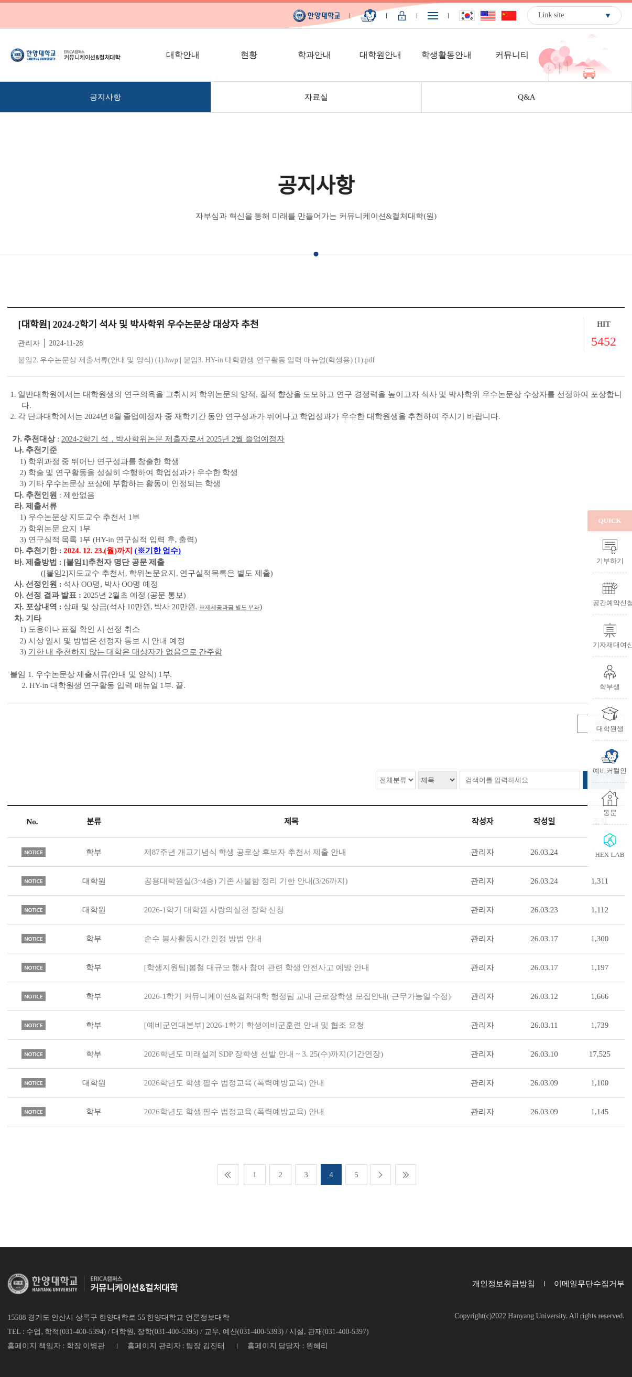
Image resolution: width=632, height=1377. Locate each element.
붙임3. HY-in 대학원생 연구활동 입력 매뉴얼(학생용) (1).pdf (279, 360)
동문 (610, 812)
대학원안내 (380, 54)
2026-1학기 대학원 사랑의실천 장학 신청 (214, 910)
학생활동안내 (446, 54)
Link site (551, 15)
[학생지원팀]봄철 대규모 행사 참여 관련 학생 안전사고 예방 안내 (256, 967)
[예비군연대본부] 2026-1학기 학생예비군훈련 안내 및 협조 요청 (254, 1025)
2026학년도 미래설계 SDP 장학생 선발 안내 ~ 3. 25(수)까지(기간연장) (263, 1054)
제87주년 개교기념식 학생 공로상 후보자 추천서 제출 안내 (245, 852)
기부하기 (610, 560)
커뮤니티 (512, 54)
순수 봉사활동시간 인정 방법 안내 (203, 938)
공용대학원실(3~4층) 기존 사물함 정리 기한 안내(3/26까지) (246, 881)
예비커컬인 (610, 770)
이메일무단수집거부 (589, 1283)
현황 (249, 54)
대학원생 (610, 728)
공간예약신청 (610, 602)
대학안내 (183, 54)
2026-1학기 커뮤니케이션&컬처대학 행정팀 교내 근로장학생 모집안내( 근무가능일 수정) (297, 996)
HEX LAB (610, 854)
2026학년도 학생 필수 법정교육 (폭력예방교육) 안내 (234, 1083)
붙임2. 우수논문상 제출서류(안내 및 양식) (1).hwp (98, 360)
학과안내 (314, 54)
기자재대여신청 (610, 644)
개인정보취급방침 (503, 1283)
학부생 (610, 686)
